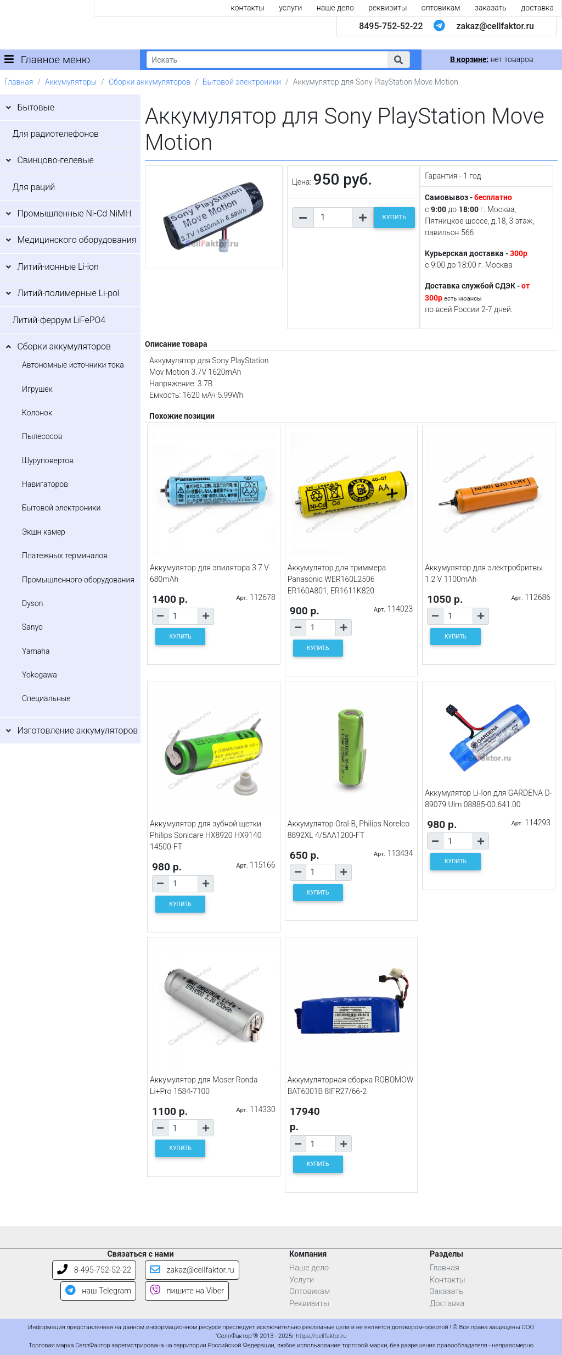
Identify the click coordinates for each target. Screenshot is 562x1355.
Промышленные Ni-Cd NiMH (74, 213)
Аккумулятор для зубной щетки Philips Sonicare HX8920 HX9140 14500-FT (206, 835)
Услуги (301, 1280)
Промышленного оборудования (78, 579)
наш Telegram (98, 1291)
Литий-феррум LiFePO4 (58, 320)
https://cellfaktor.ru (321, 1336)
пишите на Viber (187, 1291)
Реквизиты (309, 1303)
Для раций (33, 187)
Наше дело (309, 1268)
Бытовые (35, 107)
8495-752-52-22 (391, 26)
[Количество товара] (332, 217)
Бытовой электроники (242, 81)
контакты (248, 7)
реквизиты (387, 7)
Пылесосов (42, 436)
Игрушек (37, 389)
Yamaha (35, 651)
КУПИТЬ (395, 217)
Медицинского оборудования (76, 240)
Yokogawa (39, 674)
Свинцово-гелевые (55, 160)
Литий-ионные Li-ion (58, 267)
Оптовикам (309, 1291)
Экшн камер (43, 531)
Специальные (46, 698)
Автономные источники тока (73, 364)
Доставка (447, 1303)
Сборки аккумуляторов (149, 81)
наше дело (335, 7)
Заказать (446, 1291)
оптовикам (441, 7)
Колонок (37, 412)
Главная (18, 81)
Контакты (447, 1280)
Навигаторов (45, 484)
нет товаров (491, 59)
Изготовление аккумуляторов (77, 730)
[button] (398, 59)
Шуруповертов (48, 460)
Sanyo (32, 627)
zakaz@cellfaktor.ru (495, 26)
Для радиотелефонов (55, 134)
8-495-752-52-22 (94, 1270)
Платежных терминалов (65, 555)
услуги (290, 7)
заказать (491, 7)
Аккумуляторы (71, 81)
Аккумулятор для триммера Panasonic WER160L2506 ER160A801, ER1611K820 (337, 579)
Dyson (32, 603)
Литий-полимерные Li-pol (68, 293)
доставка (537, 7)
